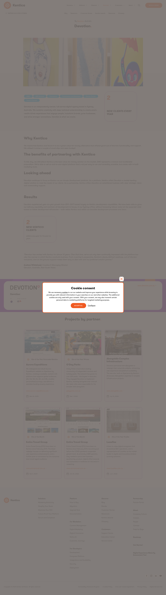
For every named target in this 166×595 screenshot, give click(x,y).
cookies (65, 292)
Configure (91, 306)
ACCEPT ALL (78, 305)
